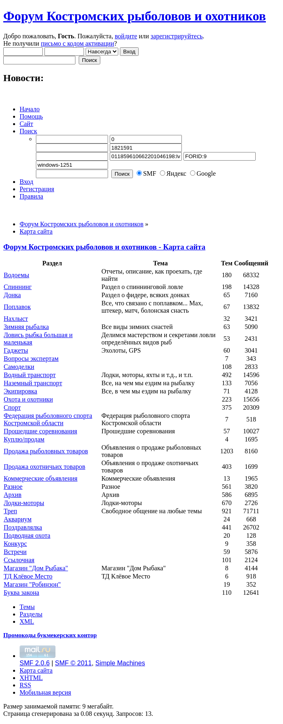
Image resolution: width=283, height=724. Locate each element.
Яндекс (176, 173)
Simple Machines (120, 663)
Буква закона (21, 592)
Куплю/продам (24, 439)
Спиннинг (18, 286)
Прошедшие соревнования (40, 431)
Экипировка (20, 391)
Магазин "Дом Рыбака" (36, 568)
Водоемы (16, 275)
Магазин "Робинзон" (32, 584)
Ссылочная (19, 559)
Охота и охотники (28, 399)
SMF (149, 173)
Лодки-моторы (24, 502)
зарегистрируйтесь (176, 36)
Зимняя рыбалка (26, 326)
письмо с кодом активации (77, 43)
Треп (10, 511)
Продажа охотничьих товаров (44, 466)
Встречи (15, 551)
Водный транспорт (30, 374)
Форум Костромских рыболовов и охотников (134, 16)
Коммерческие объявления (40, 478)
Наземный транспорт (33, 383)
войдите (126, 36)
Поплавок (17, 306)
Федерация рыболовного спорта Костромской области (48, 419)
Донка (12, 294)
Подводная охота (27, 535)
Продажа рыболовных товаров (46, 451)
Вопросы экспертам (31, 358)
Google (206, 173)
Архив (13, 494)
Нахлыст (16, 318)
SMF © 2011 (73, 663)
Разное (13, 486)
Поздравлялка (23, 527)
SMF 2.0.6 (35, 663)
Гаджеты (16, 350)
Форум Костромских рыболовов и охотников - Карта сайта (104, 247)
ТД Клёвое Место (28, 576)
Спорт (12, 407)
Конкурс (15, 543)
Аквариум (17, 519)
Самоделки (19, 366)
